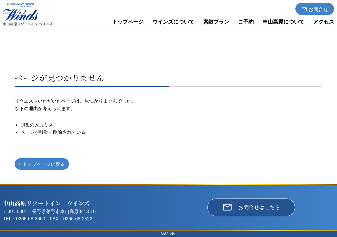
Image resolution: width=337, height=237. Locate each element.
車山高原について (283, 22)
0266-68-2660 (30, 218)
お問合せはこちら (259, 207)
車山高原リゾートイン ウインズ (46, 203)
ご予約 (246, 22)
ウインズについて (173, 22)
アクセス (323, 22)
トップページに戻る (44, 164)
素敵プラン (216, 22)
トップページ (128, 22)
